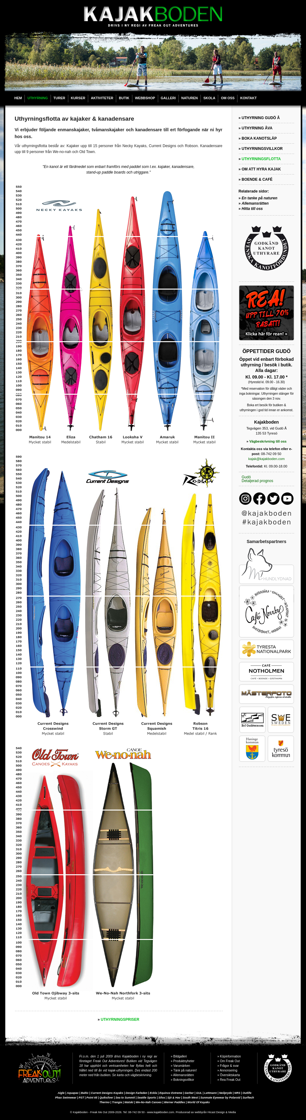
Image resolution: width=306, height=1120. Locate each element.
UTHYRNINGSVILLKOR (262, 148)
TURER (59, 98)
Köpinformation (230, 1056)
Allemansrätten (183, 1075)
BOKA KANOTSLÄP (259, 138)
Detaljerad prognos (257, 481)
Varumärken (181, 1065)
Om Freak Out (229, 1061)
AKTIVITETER (102, 98)
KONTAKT (248, 98)
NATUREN (189, 98)
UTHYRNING (37, 98)
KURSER (78, 98)
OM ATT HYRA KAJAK (261, 169)
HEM (18, 98)
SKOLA (209, 98)
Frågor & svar (229, 1065)
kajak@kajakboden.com (266, 459)
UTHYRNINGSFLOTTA (261, 159)
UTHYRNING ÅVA (257, 128)
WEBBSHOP (145, 98)
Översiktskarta (230, 1075)
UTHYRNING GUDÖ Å (261, 118)
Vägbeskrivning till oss (268, 441)
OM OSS (227, 98)
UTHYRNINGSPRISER (120, 1019)
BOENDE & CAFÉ (257, 179)
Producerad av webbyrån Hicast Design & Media (206, 1112)
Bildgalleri (180, 1056)
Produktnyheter (183, 1061)
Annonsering (228, 1070)
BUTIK (124, 98)
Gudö (246, 477)
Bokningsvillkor (183, 1079)
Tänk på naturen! (185, 1070)
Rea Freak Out (230, 1079)
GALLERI (168, 98)
